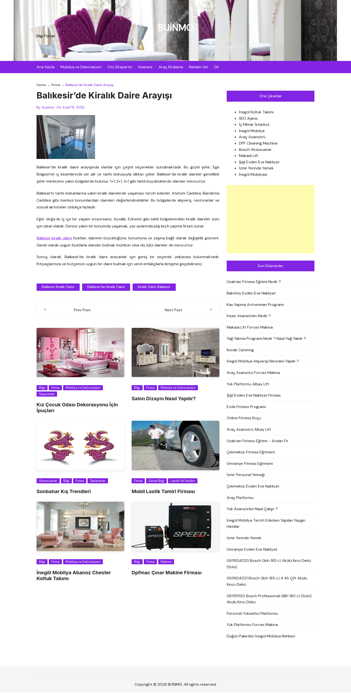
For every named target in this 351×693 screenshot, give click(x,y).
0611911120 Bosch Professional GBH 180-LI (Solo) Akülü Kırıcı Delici (269, 599)
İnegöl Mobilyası (253, 175)
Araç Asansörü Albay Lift (249, 430)
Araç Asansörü (252, 137)
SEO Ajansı (248, 119)
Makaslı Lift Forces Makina (250, 328)
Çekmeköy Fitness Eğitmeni (251, 452)
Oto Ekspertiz (119, 66)
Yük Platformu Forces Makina (252, 625)
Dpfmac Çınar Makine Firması (167, 573)
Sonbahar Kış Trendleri (64, 492)
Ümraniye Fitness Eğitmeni (250, 464)
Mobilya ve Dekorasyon (81, 66)
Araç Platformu (240, 498)
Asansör (145, 66)
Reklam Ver (198, 66)
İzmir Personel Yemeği (246, 475)
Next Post (173, 310)
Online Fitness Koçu (244, 418)
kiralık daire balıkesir (152, 287)
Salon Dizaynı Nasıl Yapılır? (164, 399)
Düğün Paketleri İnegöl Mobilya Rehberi (261, 636)
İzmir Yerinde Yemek (256, 168)
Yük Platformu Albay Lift (248, 384)
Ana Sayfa (46, 66)
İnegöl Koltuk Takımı (256, 112)
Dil (216, 66)
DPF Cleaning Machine (258, 143)
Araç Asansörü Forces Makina (253, 373)
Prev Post (82, 310)
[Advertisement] (270, 219)
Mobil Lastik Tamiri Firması (163, 492)
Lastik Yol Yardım (182, 481)
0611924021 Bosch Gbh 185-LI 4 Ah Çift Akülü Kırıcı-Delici (267, 582)
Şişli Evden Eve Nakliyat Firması (254, 396)
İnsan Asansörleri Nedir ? (249, 316)
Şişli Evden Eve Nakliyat (259, 162)
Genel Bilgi (156, 481)
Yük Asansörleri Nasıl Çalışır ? (252, 509)
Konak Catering (240, 350)
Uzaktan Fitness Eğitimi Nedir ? (254, 282)
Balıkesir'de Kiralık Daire (105, 287)
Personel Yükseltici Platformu (252, 614)
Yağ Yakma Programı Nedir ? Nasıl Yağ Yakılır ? (266, 339)
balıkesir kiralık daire (57, 287)
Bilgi (42, 388)
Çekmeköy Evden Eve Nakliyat (253, 486)
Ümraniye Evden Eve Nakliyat (252, 550)
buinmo (48, 108)
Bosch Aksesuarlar (255, 150)
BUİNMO (175, 27)
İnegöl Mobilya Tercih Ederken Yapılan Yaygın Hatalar (266, 524)
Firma (55, 388)
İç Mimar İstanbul (254, 125)
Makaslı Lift (248, 156)
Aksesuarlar (48, 481)
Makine (166, 562)
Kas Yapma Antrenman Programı (255, 305)
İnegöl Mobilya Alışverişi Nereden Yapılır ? (263, 361)
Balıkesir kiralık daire (54, 238)
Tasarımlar (47, 395)
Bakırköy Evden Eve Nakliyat (251, 293)
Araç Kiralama (171, 66)
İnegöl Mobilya (251, 131)
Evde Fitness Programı (246, 407)
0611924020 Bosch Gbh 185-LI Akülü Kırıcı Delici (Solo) (269, 564)
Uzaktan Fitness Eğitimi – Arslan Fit (257, 441)
